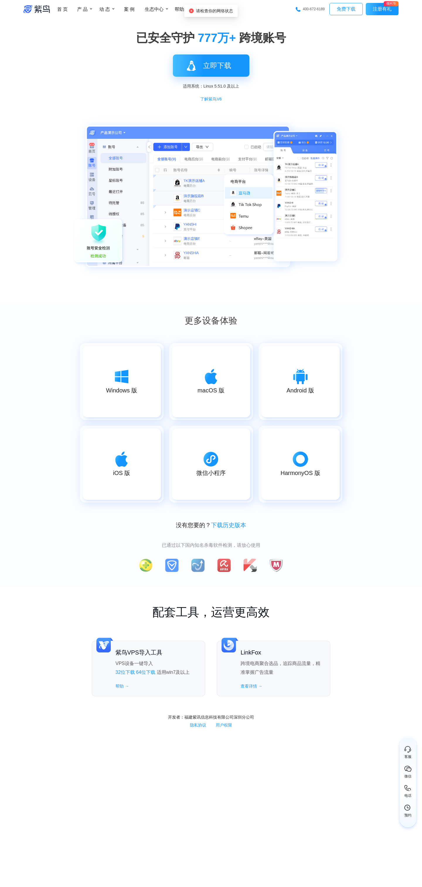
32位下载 (125, 672)
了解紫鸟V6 (211, 99)
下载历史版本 (228, 525)
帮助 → (122, 686)
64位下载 (145, 672)
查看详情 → (251, 686)
